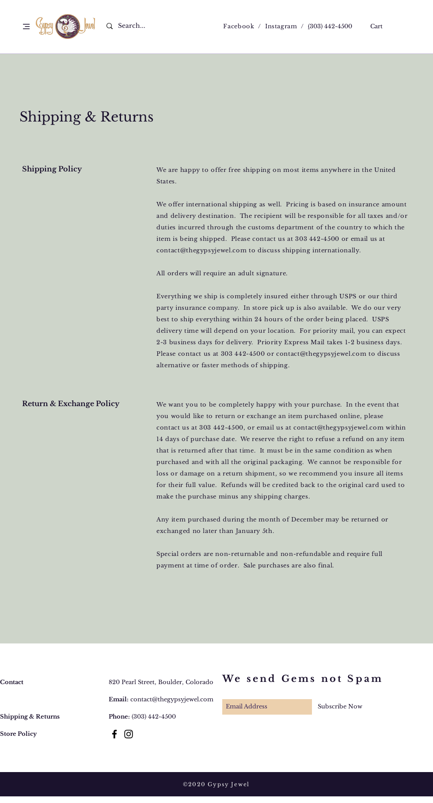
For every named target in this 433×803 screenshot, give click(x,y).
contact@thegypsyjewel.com (201, 250)
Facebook (238, 26)
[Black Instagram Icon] (128, 734)
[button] (26, 26)
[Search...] (137, 26)
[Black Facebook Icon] (114, 734)
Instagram (281, 26)
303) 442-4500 (331, 26)
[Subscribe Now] (340, 707)
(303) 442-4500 (154, 716)
